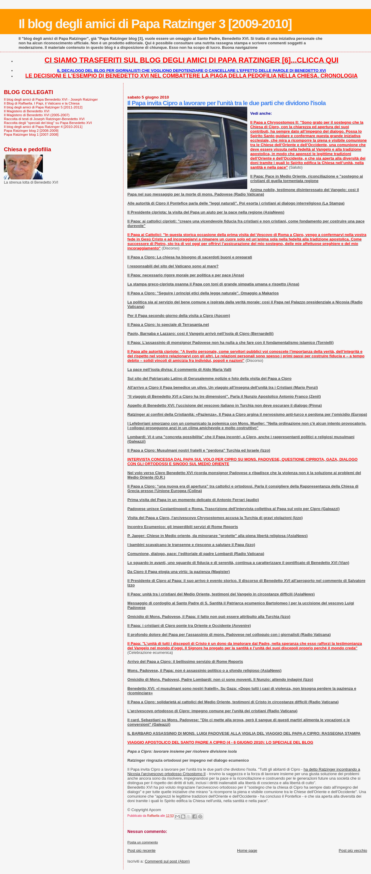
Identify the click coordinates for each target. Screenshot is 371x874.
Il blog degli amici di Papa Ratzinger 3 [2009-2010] (155, 23)
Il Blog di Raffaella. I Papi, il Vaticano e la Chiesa (41, 103)
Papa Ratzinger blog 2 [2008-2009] (31, 130)
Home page (247, 850)
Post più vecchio (353, 850)
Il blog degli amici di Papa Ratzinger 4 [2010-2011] (43, 126)
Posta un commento (142, 842)
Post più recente (141, 850)
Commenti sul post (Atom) (167, 861)
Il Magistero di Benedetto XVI (26, 111)
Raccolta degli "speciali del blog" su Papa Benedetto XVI (48, 123)
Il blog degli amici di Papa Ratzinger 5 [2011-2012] (43, 107)
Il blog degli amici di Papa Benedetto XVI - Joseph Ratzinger (51, 99)
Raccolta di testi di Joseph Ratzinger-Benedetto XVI (44, 119)
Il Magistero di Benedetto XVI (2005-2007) (37, 115)
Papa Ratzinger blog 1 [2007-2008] (31, 134)
